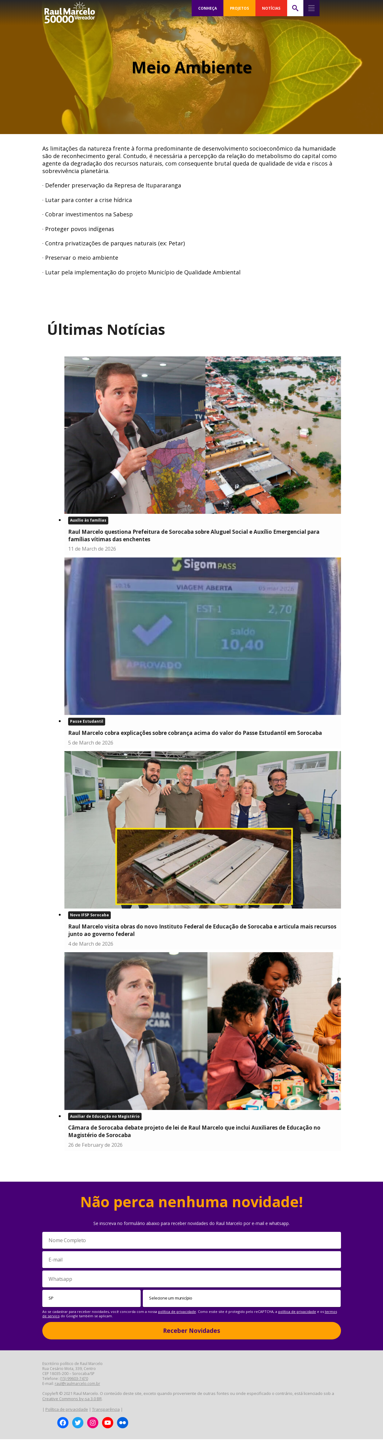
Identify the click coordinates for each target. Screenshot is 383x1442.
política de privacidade (177, 1314)
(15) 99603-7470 (74, 1381)
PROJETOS (239, 8)
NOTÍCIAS (271, 8)
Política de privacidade (66, 1412)
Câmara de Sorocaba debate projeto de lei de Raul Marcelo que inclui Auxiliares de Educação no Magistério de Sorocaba (194, 1133)
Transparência (106, 1412)
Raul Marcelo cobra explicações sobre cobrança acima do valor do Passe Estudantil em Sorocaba (195, 733)
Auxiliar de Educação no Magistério (105, 1118)
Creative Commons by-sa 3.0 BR (72, 1401)
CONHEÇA (207, 8)
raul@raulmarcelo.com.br (77, 1386)
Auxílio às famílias (88, 520)
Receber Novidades (191, 1333)
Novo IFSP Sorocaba (89, 916)
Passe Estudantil (86, 722)
